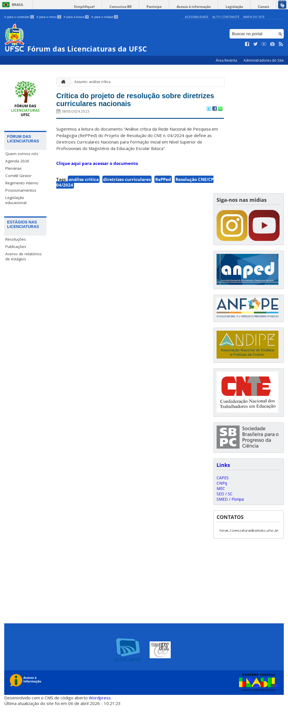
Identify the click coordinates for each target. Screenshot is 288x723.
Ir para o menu (49, 17)
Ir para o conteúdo (18, 17)
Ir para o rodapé (104, 17)
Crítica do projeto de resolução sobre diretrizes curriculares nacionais (128, 108)
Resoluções (15, 239)
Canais (266, 6)
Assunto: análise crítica (92, 81)
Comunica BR (146, 6)
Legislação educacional (15, 200)
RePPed (163, 196)
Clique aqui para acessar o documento (97, 180)
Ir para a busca (76, 17)
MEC (221, 505)
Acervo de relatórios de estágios (23, 256)
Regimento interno (22, 182)
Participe (173, 6)
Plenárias (13, 168)
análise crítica (84, 196)
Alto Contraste (225, 17)
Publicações (15, 246)
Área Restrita (227, 60)
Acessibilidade (196, 17)
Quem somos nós (21, 153)
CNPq (222, 500)
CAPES (223, 494)
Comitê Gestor (18, 175)
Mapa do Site (254, 17)
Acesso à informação (208, 6)
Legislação (242, 6)
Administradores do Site (264, 60)
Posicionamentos (20, 190)
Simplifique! (115, 6)
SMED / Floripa (230, 516)
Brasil (18, 4)
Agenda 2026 (17, 161)
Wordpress (100, 714)
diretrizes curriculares (127, 196)
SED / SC (225, 510)
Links (223, 481)
